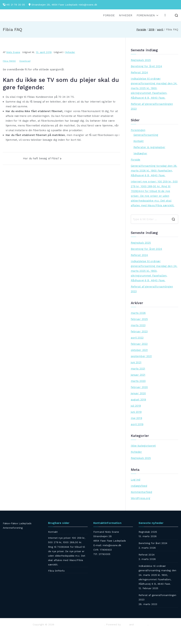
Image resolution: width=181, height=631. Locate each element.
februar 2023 (139, 331)
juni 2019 (136, 412)
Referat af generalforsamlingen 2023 (152, 106)
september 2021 (141, 356)
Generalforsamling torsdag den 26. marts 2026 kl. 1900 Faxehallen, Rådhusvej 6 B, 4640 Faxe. (154, 170)
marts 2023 (138, 325)
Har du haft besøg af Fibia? (41, 158)
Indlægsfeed (139, 485)
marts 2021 (138, 368)
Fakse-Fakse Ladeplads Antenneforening (80, 624)
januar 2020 (138, 393)
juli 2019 (136, 405)
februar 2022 (139, 343)
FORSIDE (109, 15)
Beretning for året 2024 (146, 66)
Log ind (135, 479)
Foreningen (138, 130)
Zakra (125, 624)
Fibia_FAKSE (9, 61)
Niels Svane (13, 52)
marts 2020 (138, 381)
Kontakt (138, 141)
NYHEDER (125, 15)
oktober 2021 (139, 350)
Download (24, 61)
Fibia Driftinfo (56, 570)
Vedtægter (140, 153)
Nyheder (70, 52)
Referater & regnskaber (149, 147)
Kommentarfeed (141, 492)
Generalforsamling (145, 134)
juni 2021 (136, 362)
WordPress (141, 624)
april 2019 (137, 424)
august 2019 (138, 399)
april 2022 (137, 337)
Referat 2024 (139, 72)
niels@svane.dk (88, 4)
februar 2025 (139, 319)
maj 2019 (136, 418)
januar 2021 (138, 374)
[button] (156, 15)
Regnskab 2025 (141, 60)
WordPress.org (140, 498)
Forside (135, 159)
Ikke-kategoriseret (143, 445)
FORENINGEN (148, 15)
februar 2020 (139, 387)
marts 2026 (138, 313)
